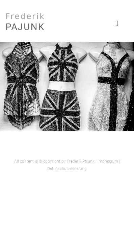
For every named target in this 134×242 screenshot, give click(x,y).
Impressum (108, 161)
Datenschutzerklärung (67, 168)
